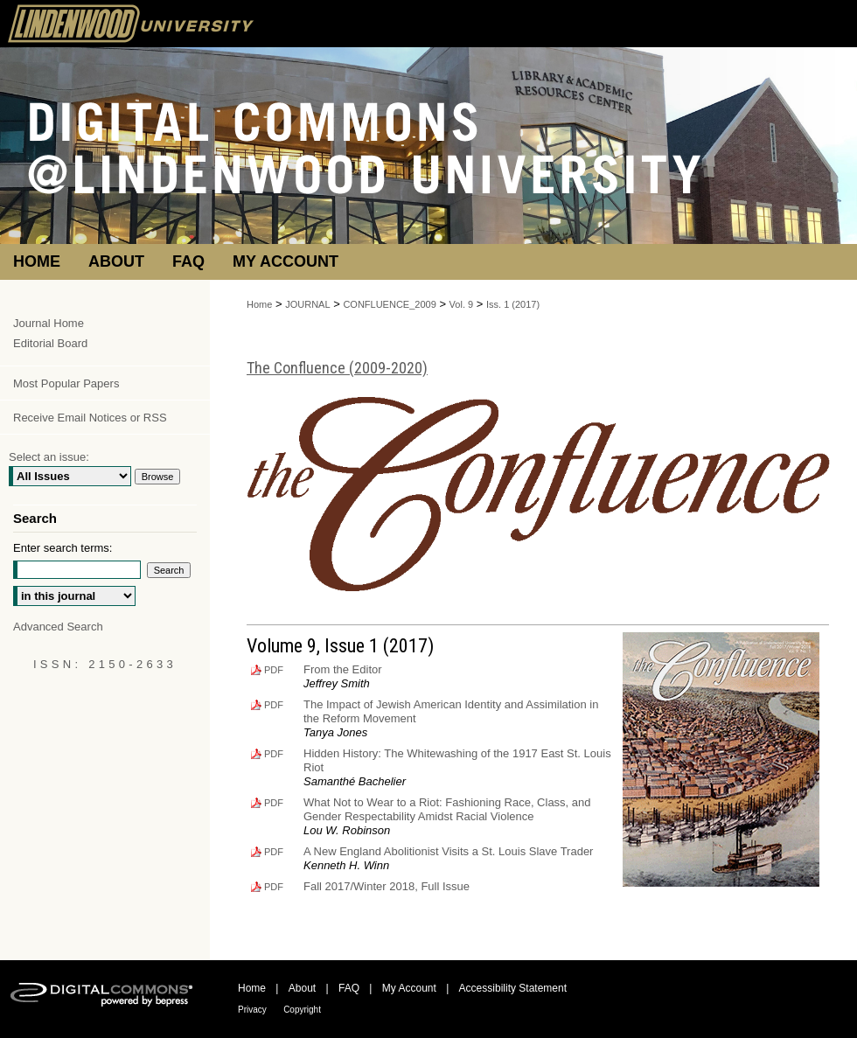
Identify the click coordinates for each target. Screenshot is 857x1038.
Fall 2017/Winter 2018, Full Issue (386, 886)
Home (259, 304)
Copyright (302, 1009)
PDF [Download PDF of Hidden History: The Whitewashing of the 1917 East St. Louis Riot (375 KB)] (273, 754)
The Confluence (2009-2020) (337, 368)
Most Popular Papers (66, 383)
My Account (409, 988)
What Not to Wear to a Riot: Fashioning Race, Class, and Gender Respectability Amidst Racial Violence (447, 809)
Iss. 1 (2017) (513, 304)
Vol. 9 (461, 304)
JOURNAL (307, 304)
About (302, 988)
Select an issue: (49, 456)
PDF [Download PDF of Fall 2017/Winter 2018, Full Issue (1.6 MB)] (273, 886)
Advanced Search (58, 626)
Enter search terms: (62, 547)
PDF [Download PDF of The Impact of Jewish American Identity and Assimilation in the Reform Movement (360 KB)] (273, 705)
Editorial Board (50, 343)
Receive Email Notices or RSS (90, 417)
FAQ (348, 988)
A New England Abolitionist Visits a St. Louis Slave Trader (448, 851)
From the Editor (342, 669)
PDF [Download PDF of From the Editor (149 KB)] (273, 670)
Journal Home (48, 323)
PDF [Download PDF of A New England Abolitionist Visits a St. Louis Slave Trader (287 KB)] (273, 851)
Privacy (252, 1009)
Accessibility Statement (513, 988)
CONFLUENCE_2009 (389, 304)
